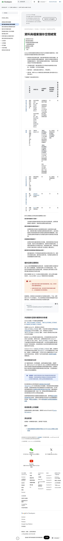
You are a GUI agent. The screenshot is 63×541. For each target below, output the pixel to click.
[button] (9, 29)
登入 (60, 1)
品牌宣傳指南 (33, 531)
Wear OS (40, 479)
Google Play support (24, 505)
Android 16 (48, 478)
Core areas (13, 7)
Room (34, 207)
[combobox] (24, 1)
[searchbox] (10, 13)
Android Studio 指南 (57, 477)
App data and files (25, 7)
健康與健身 (32, 480)
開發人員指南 (58, 480)
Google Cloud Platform (26, 524)
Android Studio (53, 1)
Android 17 (48, 475)
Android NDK (58, 487)
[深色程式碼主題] (55, 304)
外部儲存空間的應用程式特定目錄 (41, 389)
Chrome (23, 519)
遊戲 (31, 475)
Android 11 (48, 489)
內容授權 (39, 437)
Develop (4, 7)
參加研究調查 (24, 507)
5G (30, 487)
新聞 (22, 487)
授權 (27, 531)
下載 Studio (57, 485)
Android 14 (48, 482)
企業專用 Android (23, 480)
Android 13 (48, 485)
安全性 (23, 483)
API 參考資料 (58, 483)
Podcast (23, 492)
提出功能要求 (33, 399)
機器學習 (32, 478)
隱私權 (31, 485)
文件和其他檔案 (26, 181)
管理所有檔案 (52, 354)
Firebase (23, 521)
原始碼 (23, 485)
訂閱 (46, 537)
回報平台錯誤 (24, 498)
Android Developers (28, 29)
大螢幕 (39, 477)
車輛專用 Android (40, 486)
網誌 (22, 490)
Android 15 (48, 480)
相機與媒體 (32, 482)
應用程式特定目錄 (44, 384)
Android (23, 477)
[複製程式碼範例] (57, 304)
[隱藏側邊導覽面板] (17, 538)
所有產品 (23, 526)
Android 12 (48, 487)
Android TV (40, 488)
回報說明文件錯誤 (24, 501)
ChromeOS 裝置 (41, 482)
